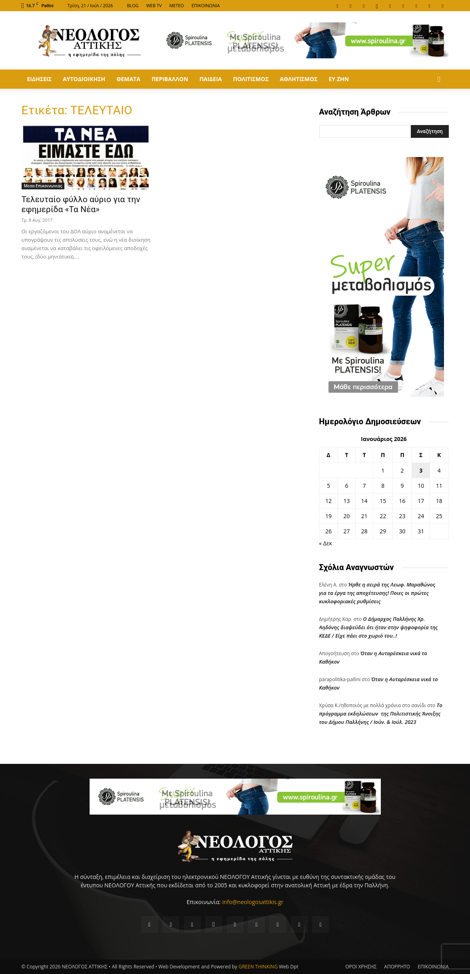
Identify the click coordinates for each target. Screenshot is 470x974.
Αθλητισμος (298, 79)
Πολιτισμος (250, 79)
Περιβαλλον (170, 79)
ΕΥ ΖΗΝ (339, 79)
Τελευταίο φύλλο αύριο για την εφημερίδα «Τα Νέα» (81, 204)
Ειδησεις (39, 79)
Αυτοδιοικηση (84, 79)
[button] (439, 79)
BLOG (132, 5)
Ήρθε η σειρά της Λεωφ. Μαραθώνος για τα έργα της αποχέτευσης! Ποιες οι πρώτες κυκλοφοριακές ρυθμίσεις (377, 593)
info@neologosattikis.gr (252, 902)
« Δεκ (325, 543)
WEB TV (154, 5)
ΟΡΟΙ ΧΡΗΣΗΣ (360, 966)
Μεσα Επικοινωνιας (43, 186)
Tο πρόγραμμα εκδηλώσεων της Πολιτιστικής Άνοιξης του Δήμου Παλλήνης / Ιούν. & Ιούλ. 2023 (380, 714)
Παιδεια (210, 79)
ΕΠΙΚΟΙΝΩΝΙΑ (206, 5)
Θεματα (128, 79)
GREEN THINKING (258, 966)
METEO (176, 5)
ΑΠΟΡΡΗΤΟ (397, 966)
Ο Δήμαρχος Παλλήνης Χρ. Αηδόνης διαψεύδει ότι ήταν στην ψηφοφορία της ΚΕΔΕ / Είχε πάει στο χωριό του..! (378, 627)
